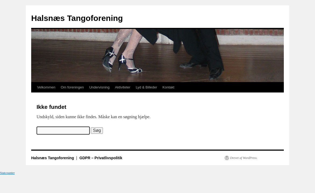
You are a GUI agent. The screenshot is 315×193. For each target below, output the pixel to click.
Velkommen (46, 87)
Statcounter (7, 173)
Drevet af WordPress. (243, 158)
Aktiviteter (122, 87)
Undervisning (99, 87)
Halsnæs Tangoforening (77, 18)
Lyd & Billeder (146, 87)
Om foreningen (72, 87)
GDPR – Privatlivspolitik (101, 158)
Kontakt (168, 87)
